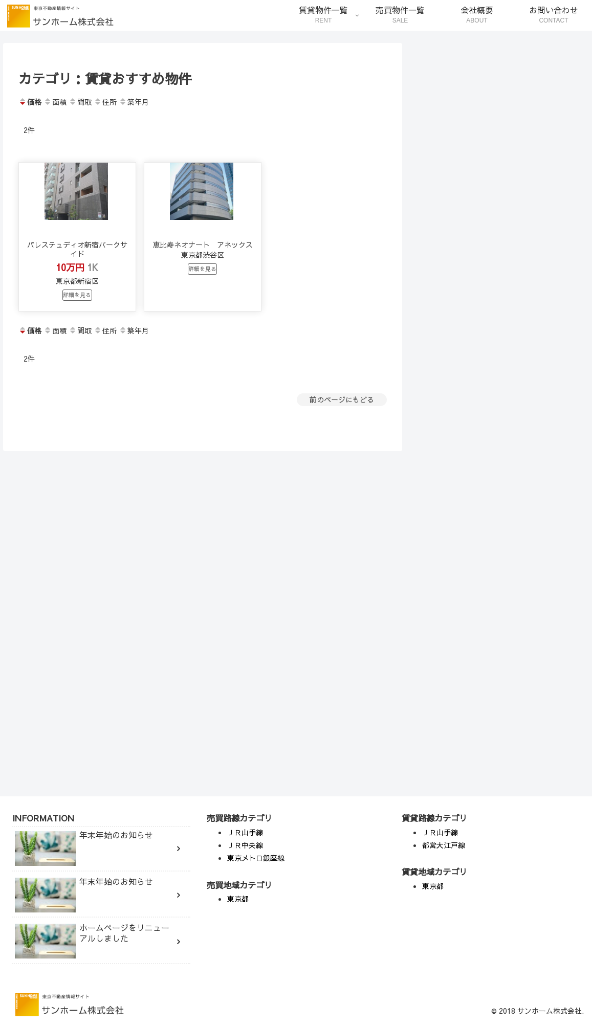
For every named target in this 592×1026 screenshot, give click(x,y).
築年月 (134, 102)
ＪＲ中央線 (245, 845)
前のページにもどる (342, 424)
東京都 (238, 899)
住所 (105, 102)
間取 (80, 102)
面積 (55, 102)
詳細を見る (77, 319)
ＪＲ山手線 (245, 832)
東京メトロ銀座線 (255, 858)
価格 (29, 102)
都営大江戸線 (443, 845)
